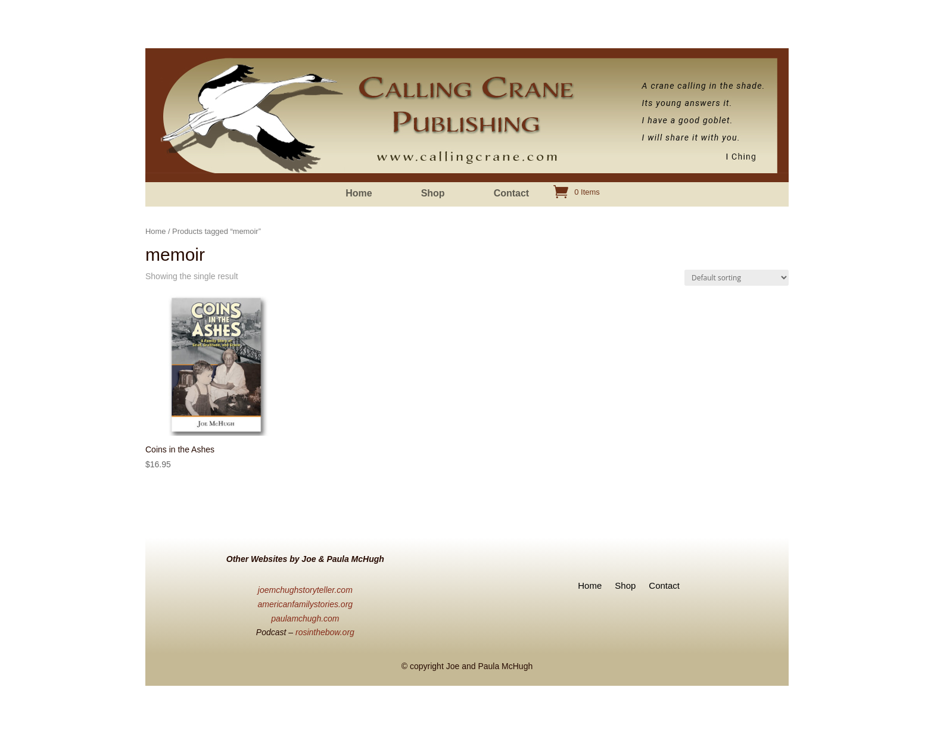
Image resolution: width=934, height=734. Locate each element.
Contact (512, 193)
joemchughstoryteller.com (305, 590)
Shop (433, 193)
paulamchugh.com (305, 618)
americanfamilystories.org (305, 604)
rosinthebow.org (324, 632)
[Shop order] (736, 278)
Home (358, 193)
